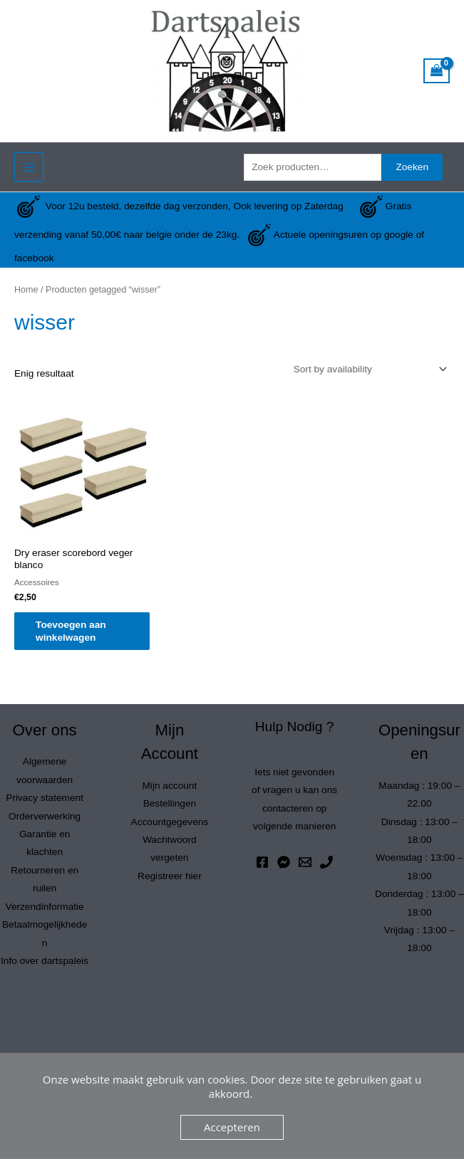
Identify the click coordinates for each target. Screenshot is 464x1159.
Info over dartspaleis (44, 962)
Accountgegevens (170, 823)
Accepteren (232, 1127)
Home (26, 290)
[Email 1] (305, 863)
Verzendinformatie (45, 908)
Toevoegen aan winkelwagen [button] (78, 632)
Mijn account (169, 787)
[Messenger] (283, 863)
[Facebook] (262, 863)
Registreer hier (170, 877)
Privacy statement (44, 799)
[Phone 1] (326, 863)
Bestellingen (170, 804)
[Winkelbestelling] (368, 369)
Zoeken (412, 167)
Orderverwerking (45, 817)
